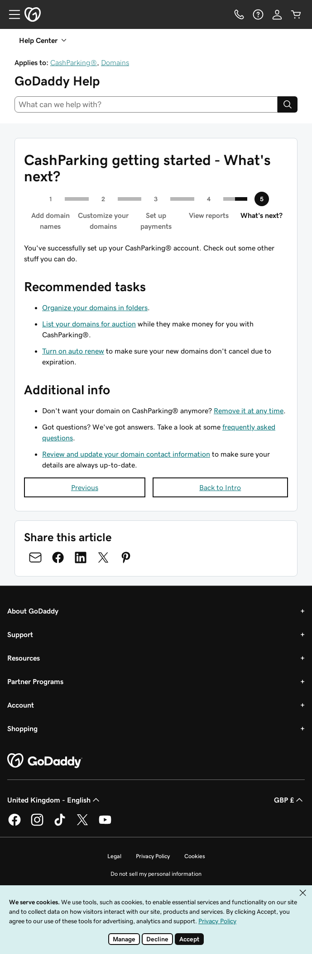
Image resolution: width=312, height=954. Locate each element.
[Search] (288, 104)
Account (20, 704)
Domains (115, 62)
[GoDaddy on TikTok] (60, 824)
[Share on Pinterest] (126, 557)
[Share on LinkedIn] (80, 557)
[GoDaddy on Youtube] (105, 824)
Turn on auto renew (73, 350)
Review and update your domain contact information (126, 454)
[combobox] (146, 104)
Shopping (22, 728)
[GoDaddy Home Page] (44, 761)
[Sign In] (277, 14)
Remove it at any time (248, 410)
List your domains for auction (89, 323)
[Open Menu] (10, 14)
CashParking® (73, 62)
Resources (23, 657)
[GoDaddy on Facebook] (14, 824)
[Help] (258, 14)
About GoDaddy (32, 610)
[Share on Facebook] (58, 557)
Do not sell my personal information (156, 874)
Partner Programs (35, 681)
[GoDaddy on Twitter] (82, 824)
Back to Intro (220, 487)
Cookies (194, 856)
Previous (84, 487)
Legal (114, 856)
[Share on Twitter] (103, 557)
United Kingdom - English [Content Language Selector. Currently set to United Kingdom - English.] (54, 799)
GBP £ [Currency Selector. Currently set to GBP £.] (289, 799)
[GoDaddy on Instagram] (37, 824)
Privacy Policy (153, 856)
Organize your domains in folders (95, 307)
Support (20, 634)
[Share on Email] (35, 557)
